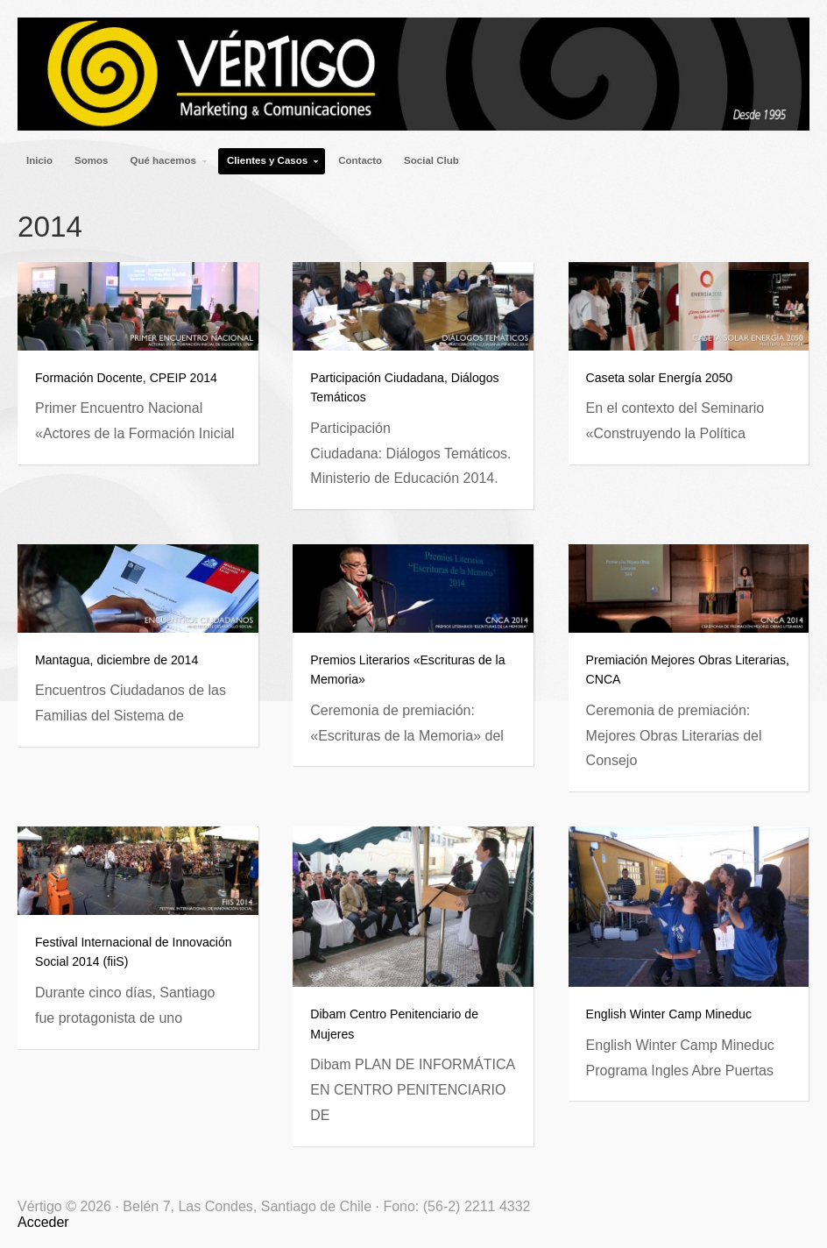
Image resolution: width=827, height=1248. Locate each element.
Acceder (43, 1222)
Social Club (431, 160)
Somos (91, 160)
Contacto (360, 160)
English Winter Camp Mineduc (669, 1014)
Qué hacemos (165, 164)
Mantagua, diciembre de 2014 (116, 660)
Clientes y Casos (269, 164)
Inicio (39, 160)
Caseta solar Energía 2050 (659, 378)
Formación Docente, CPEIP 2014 (126, 378)
